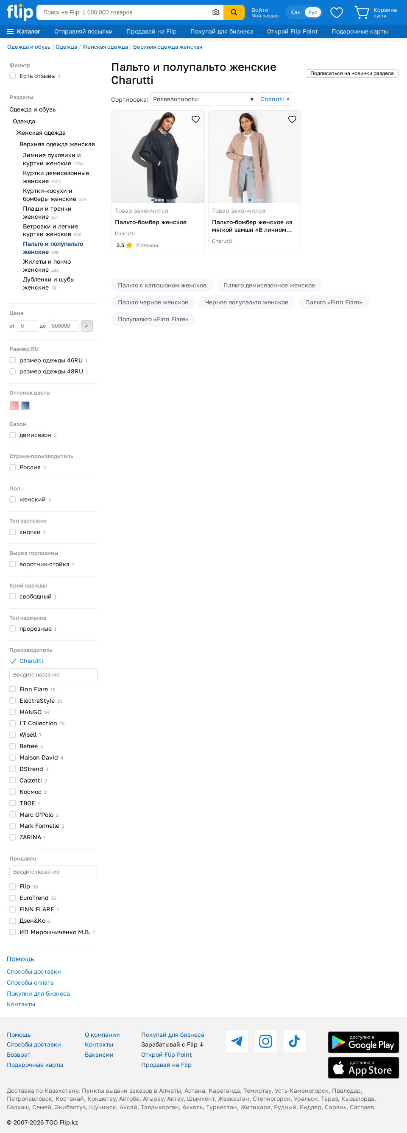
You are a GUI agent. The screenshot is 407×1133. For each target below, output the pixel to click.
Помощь (19, 1034)
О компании (102, 1034)
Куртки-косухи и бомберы (54, 194)
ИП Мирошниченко (57, 931)
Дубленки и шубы (49, 283)
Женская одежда (105, 46)
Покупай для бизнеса (222, 31)
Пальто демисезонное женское (269, 285)
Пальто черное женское (153, 302)
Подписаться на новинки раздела (352, 73)
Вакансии (99, 1054)
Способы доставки (34, 971)
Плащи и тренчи (47, 212)
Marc (39, 814)
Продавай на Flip (151, 31)
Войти (259, 10)
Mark (42, 825)
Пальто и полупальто (53, 247)
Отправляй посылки (83, 31)
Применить (87, 326)
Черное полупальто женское (246, 302)
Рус (313, 12)
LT (42, 723)
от (23, 326)
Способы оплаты (31, 982)
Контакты (21, 1004)
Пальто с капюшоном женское (162, 285)
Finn (38, 689)
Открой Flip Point (292, 31)
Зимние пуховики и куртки (53, 159)
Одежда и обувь (28, 46)
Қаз (295, 12)
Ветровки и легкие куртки (52, 230)
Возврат (19, 1054)
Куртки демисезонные (56, 176)
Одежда (66, 46)
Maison (42, 757)
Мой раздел (265, 15)
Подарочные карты (360, 31)
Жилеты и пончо (47, 265)
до (59, 326)
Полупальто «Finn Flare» (153, 319)
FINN (39, 909)
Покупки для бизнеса (38, 993)
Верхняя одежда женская (167, 46)
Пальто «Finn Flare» (333, 302)
